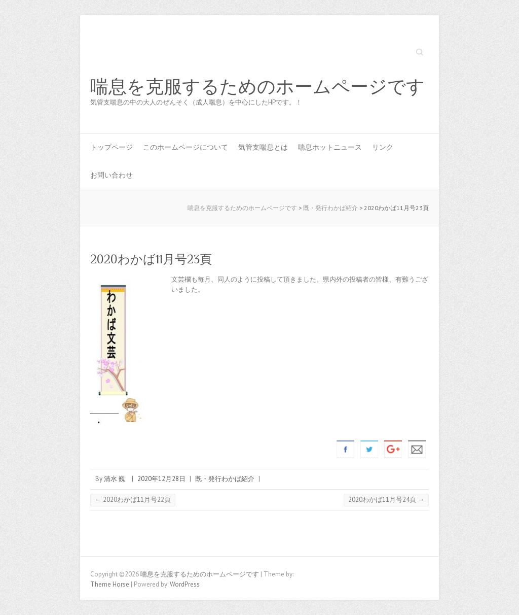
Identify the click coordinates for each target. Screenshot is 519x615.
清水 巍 (114, 478)
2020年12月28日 (161, 478)
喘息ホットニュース (330, 147)
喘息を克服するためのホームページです (257, 87)
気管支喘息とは (263, 147)
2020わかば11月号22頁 (133, 499)
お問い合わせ (111, 175)
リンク (382, 147)
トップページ (111, 147)
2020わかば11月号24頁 (386, 499)
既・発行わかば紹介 (224, 478)
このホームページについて (185, 147)
